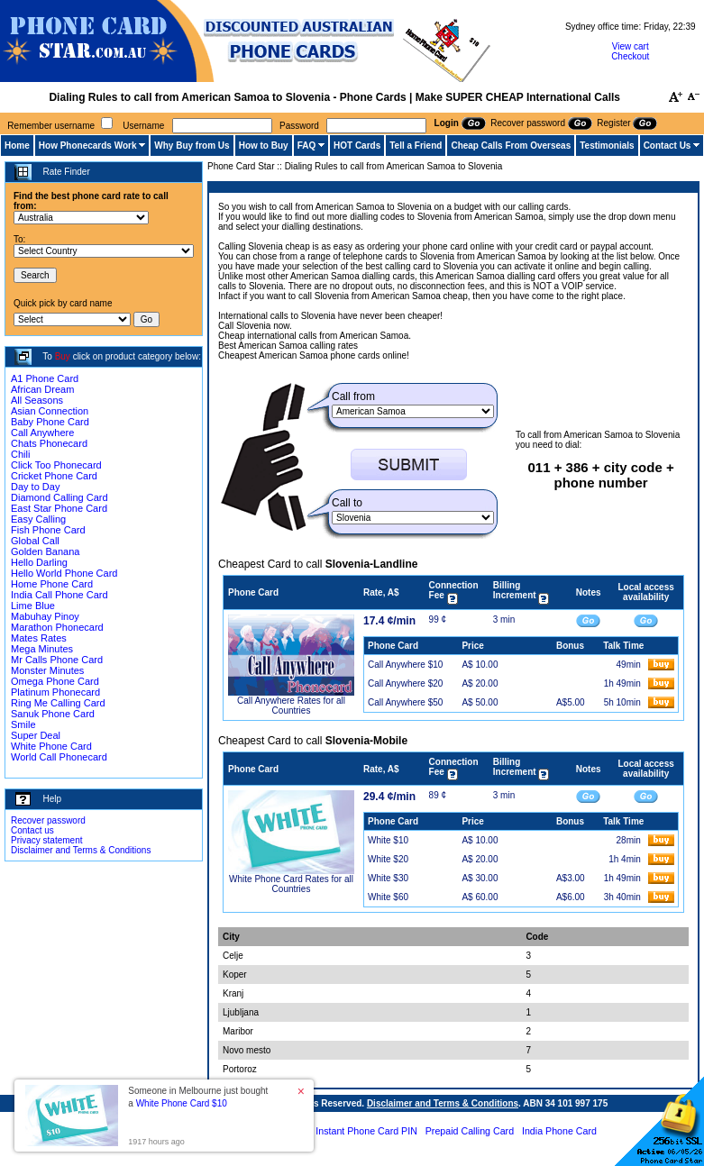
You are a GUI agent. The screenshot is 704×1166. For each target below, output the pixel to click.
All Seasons (37, 400)
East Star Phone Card (59, 508)
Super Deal (35, 735)
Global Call (35, 540)
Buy (62, 356)
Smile (23, 724)
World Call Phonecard (59, 757)
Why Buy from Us (191, 145)
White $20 (388, 859)
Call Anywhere (42, 432)
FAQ (306, 145)
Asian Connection (49, 410)
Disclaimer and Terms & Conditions (81, 850)
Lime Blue (33, 605)
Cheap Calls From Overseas (511, 145)
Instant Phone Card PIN (366, 1130)
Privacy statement (46, 840)
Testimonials (607, 145)
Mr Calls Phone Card (57, 659)
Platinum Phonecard (55, 692)
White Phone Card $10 (181, 1103)
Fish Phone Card (48, 529)
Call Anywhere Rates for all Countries (291, 705)
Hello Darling (39, 562)
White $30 (388, 878)
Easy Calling (38, 519)
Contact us (32, 830)
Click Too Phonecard (56, 465)
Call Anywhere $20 (405, 683)
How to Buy (263, 145)
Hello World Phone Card (64, 573)
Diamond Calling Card (59, 497)
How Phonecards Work (88, 145)
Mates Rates (39, 638)
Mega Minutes (42, 648)
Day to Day (35, 486)
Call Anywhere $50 (405, 702)
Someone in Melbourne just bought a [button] (198, 1097)
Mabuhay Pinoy (45, 616)
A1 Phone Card (44, 378)
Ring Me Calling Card (58, 702)
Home (17, 145)
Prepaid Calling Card (469, 1130)
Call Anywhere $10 (405, 665)
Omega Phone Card (55, 681)
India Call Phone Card (59, 594)
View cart (630, 46)
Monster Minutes (47, 670)
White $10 (388, 840)
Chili (20, 454)
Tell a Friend (415, 145)
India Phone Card (559, 1130)
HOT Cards (357, 145)
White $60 (388, 897)
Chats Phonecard (49, 443)
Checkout (630, 56)
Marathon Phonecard (57, 627)
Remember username (51, 126)
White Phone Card (51, 746)
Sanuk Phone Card (53, 713)
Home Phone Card (52, 583)
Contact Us (667, 145)
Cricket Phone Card (54, 475)
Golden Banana (45, 551)
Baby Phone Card (50, 421)
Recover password (48, 820)
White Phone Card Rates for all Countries (291, 884)
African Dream (42, 389)
